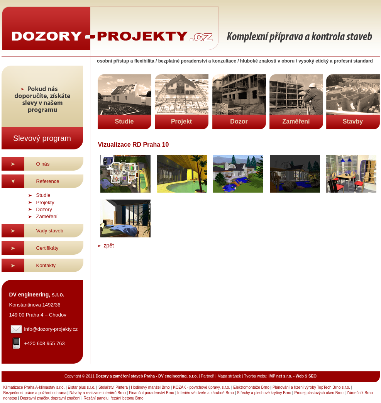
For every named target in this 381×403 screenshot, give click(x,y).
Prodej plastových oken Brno (318, 393)
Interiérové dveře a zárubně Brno (205, 393)
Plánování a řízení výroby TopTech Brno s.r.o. (311, 387)
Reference (47, 181)
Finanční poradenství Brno (151, 393)
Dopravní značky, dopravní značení (50, 398)
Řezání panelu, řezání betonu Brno (113, 398)
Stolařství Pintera (113, 387)
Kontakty (46, 265)
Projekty (45, 202)
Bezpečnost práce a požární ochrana (34, 393)
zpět (109, 245)
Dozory (44, 209)
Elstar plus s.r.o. (81, 387)
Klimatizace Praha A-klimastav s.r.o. (34, 387)
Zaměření (47, 216)
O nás (43, 164)
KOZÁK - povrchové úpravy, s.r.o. (201, 387)
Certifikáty (47, 248)
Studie (43, 195)
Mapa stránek (229, 376)
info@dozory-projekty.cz (51, 329)
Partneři (207, 376)
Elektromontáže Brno (251, 387)
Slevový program (42, 138)
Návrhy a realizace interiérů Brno (97, 393)
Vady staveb (50, 231)
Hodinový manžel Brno (150, 387)
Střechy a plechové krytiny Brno (264, 393)
